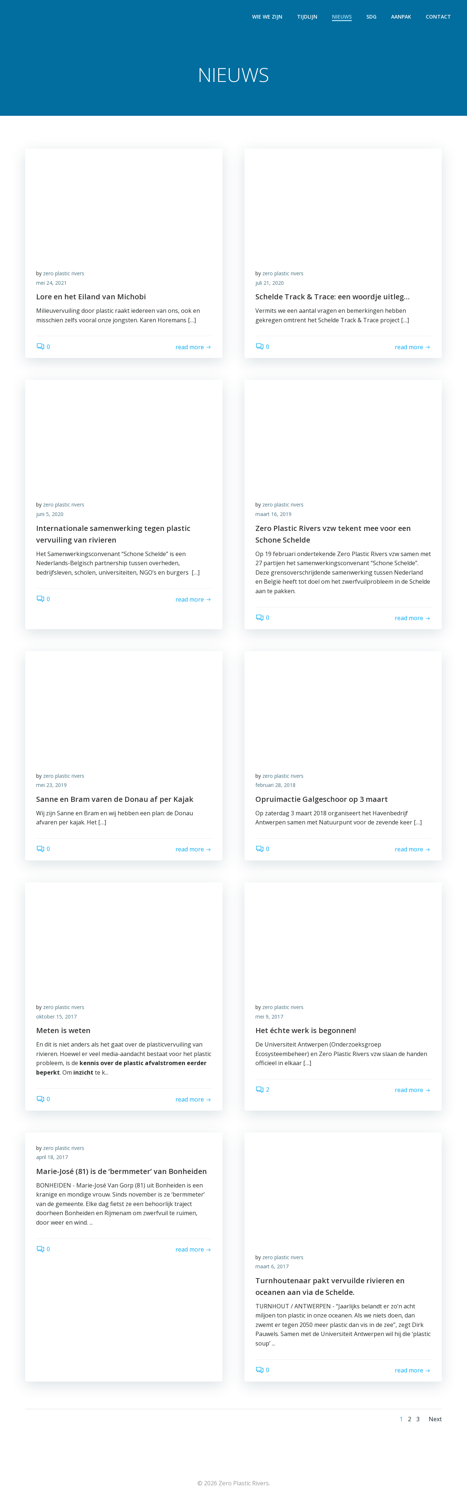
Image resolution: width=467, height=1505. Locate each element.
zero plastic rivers (63, 273)
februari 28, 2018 (275, 784)
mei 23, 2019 (51, 784)
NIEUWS (342, 16)
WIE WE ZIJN (267, 16)
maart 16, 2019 (273, 514)
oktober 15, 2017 (56, 1016)
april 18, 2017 (52, 1157)
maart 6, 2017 (272, 1266)
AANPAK (401, 16)
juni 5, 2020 (49, 514)
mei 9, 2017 (269, 1016)
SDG (371, 16)
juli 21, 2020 (269, 282)
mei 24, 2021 (51, 282)
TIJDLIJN (307, 16)
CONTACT (438, 16)
